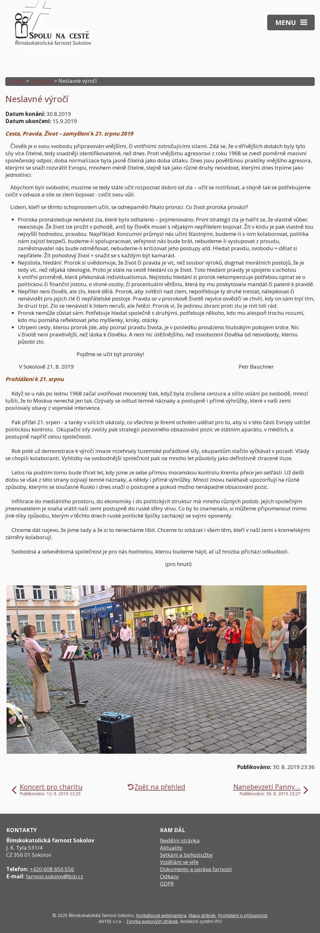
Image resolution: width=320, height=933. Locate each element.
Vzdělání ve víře (179, 862)
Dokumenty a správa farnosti (196, 869)
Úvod (18, 80)
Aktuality (41, 80)
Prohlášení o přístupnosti (243, 915)
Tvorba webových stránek (152, 921)
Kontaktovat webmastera (161, 915)
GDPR (167, 883)
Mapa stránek (202, 915)
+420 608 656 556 (52, 869)
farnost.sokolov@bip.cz (54, 876)
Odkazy (169, 876)
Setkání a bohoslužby (186, 854)
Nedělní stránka (180, 840)
